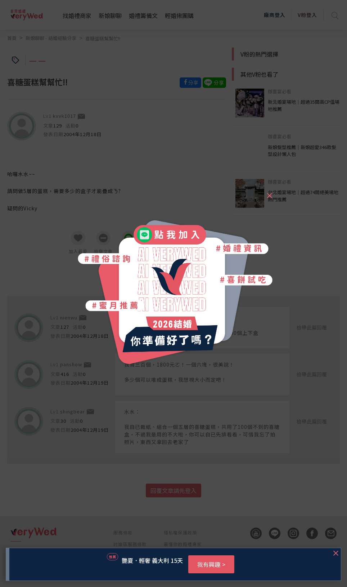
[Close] (269, 192)
